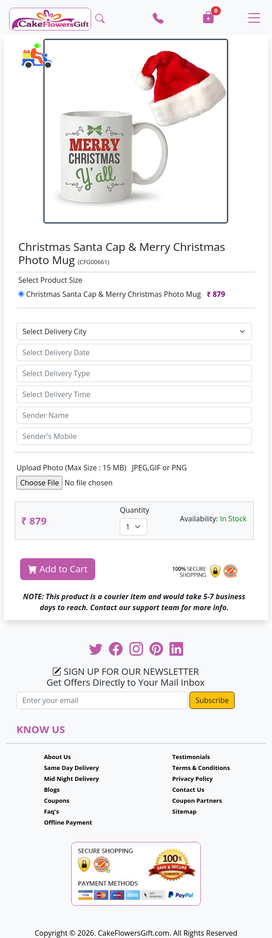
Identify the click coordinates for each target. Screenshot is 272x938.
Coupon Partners (197, 800)
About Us (57, 757)
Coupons (56, 800)
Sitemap (184, 811)
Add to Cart (57, 569)
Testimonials (191, 757)
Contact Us (188, 789)
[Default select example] (134, 331)
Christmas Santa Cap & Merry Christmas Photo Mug (123, 294)
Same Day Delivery (71, 768)
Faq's (51, 811)
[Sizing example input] (134, 352)
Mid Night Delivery (71, 779)
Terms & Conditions (201, 768)
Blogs (52, 789)
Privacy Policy (192, 779)
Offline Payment (68, 822)
